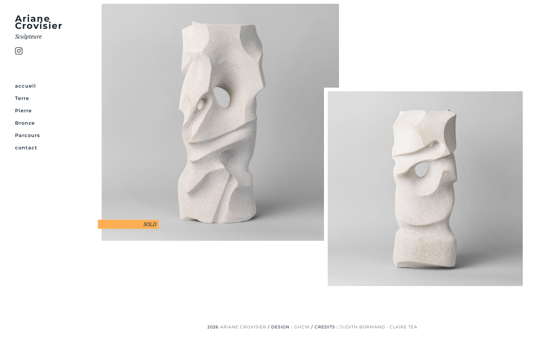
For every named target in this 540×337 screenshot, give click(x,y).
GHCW (302, 327)
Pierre (23, 110)
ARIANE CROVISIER (243, 327)
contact (26, 148)
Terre (22, 98)
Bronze (25, 123)
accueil (25, 86)
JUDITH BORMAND (362, 327)
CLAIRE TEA (403, 327)
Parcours (27, 135)
